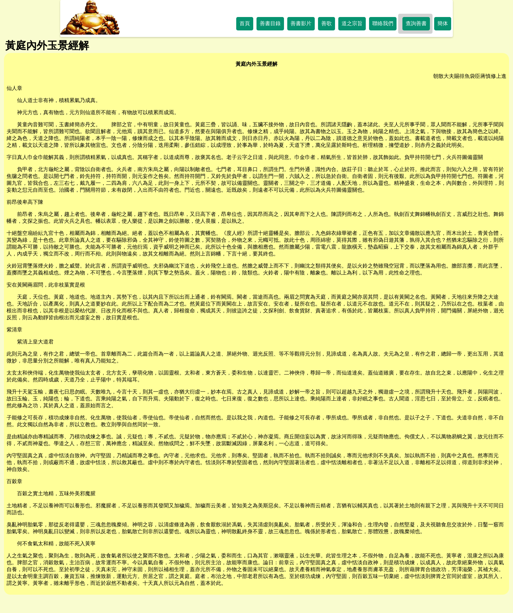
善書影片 (301, 23)
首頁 (244, 23)
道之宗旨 (352, 23)
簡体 (442, 23)
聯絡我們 (382, 23)
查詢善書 (416, 23)
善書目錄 (270, 23)
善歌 (326, 23)
